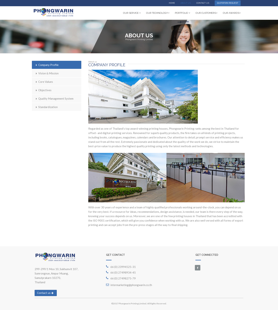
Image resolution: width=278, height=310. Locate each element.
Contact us (45, 293)
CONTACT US (202, 3)
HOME (172, 3)
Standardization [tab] (46, 107)
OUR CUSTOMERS (206, 13)
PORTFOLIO (182, 13)
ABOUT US (185, 3)
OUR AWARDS (232, 13)
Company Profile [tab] (47, 64)
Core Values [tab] (44, 81)
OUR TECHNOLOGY (157, 13)
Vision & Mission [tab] (47, 73)
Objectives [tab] (43, 90)
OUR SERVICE (132, 13)
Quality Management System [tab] (54, 98)
